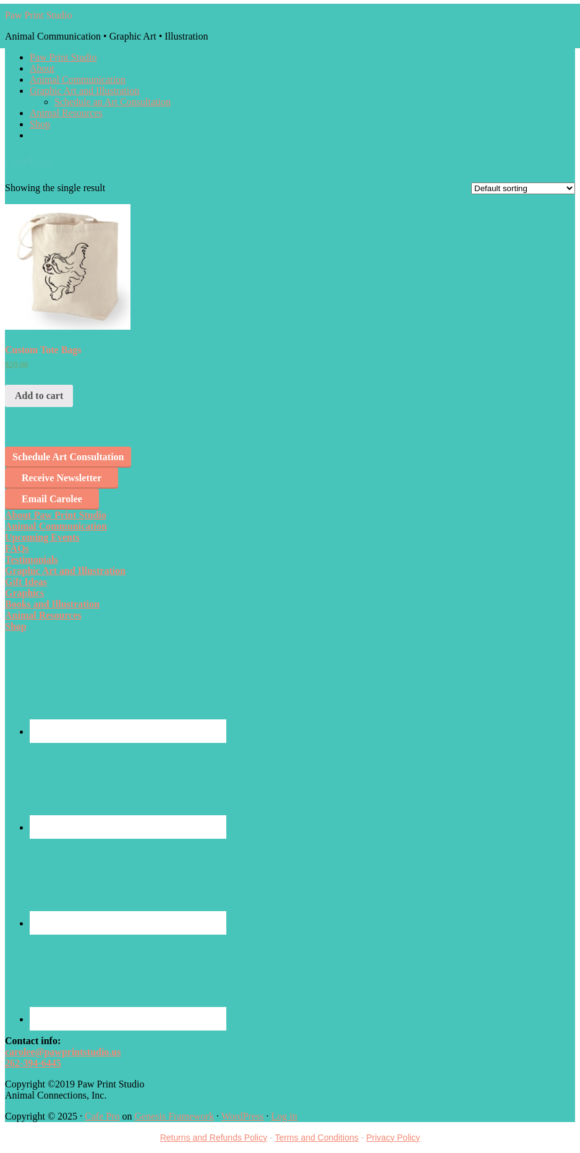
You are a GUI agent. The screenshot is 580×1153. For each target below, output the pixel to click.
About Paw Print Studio (55, 515)
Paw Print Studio (38, 15)
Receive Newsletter (61, 478)
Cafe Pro (102, 1116)
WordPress (242, 1116)
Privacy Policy (393, 1137)
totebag (28, 161)
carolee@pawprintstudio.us (63, 1052)
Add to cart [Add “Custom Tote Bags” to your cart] (39, 395)
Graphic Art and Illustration (65, 570)
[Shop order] (523, 188)
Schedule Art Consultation (68, 457)
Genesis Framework (173, 1116)
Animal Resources (43, 615)
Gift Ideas (26, 581)
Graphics (24, 593)
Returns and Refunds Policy (214, 1137)
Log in (284, 1116)
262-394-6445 (33, 1063)
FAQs (17, 548)
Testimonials (31, 559)
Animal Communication (56, 526)
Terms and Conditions (316, 1137)
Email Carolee (52, 499)
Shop (16, 626)
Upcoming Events (42, 537)
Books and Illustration (52, 604)
